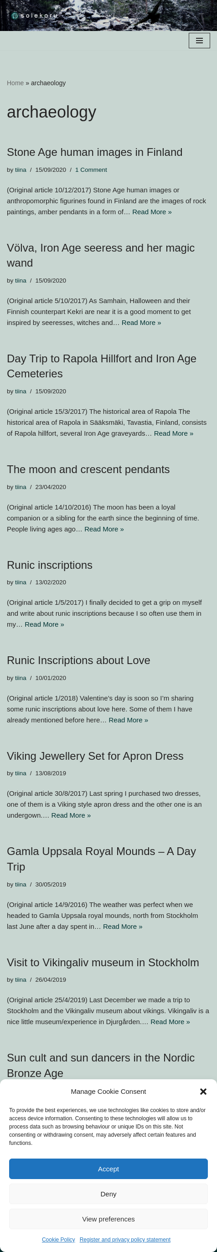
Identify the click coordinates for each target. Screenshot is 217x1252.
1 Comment (91, 169)
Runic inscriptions (50, 565)
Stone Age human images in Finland (95, 152)
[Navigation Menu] (199, 40)
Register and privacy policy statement (125, 1240)
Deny (108, 1194)
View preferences (108, 1219)
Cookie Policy (58, 1240)
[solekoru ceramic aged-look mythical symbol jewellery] (34, 15)
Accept (108, 1169)
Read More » (152, 212)
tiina (20, 169)
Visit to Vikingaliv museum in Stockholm (103, 962)
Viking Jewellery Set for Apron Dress (95, 756)
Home (15, 83)
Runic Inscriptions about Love (78, 660)
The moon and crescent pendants (88, 469)
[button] (203, 1091)
